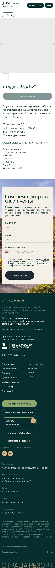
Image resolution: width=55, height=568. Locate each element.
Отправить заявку (20, 275)
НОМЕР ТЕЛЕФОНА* (15, 247)
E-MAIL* (9, 235)
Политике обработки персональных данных (29, 265)
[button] (49, 5)
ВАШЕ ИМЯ (10, 223)
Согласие (45, 259)
